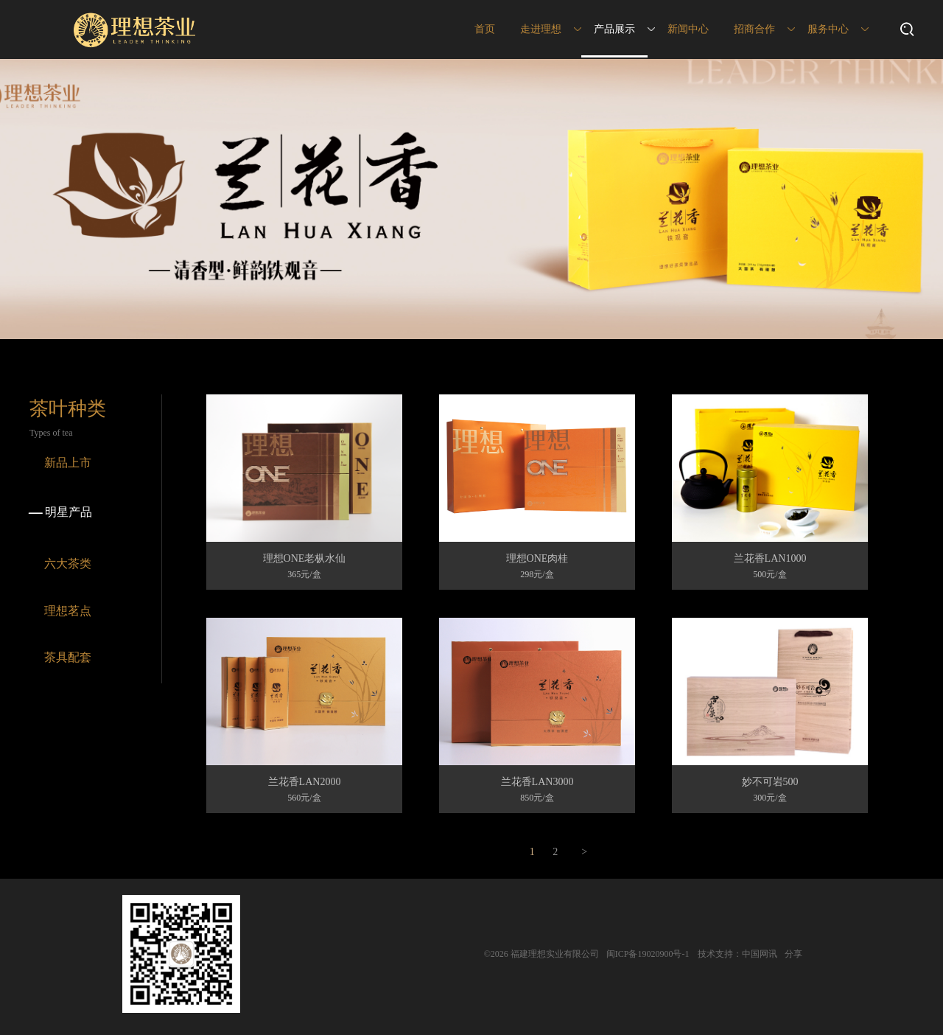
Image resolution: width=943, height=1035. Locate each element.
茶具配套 (67, 657)
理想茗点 (67, 610)
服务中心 (828, 29)
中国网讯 (759, 954)
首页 (484, 29)
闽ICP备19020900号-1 (648, 954)
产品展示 (614, 29)
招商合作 (754, 29)
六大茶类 (67, 563)
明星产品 (59, 513)
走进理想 (540, 29)
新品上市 (67, 462)
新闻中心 (688, 29)
